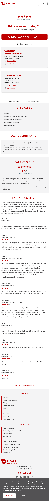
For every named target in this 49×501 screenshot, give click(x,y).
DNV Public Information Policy (12, 444)
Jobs (4, 408)
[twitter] (17, 477)
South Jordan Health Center (14, 53)
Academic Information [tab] (34, 101)
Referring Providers (9, 419)
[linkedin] (28, 477)
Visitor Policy (7, 436)
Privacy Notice (17, 491)
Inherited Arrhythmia (11, 122)
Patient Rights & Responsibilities (13, 431)
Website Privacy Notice (10, 442)
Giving (5, 411)
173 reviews (26, 19)
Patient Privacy (7, 433)
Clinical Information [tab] (14, 101)
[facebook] (21, 477)
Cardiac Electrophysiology (13, 119)
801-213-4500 (11, 61)
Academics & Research (10, 400)
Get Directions (11, 64)
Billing (5, 403)
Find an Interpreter (9, 405)
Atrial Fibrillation (9, 125)
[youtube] (24, 477)
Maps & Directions (9, 414)
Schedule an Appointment (24, 36)
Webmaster (6, 452)
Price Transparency (9, 428)
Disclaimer (6, 439)
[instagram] (32, 477)
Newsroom (6, 416)
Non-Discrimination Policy (11, 447)
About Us (6, 397)
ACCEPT (9, 495)
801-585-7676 (11, 85)
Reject (22, 495)
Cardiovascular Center (12, 75)
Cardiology (8, 113)
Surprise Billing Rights (9, 450)
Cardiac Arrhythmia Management (15, 116)
